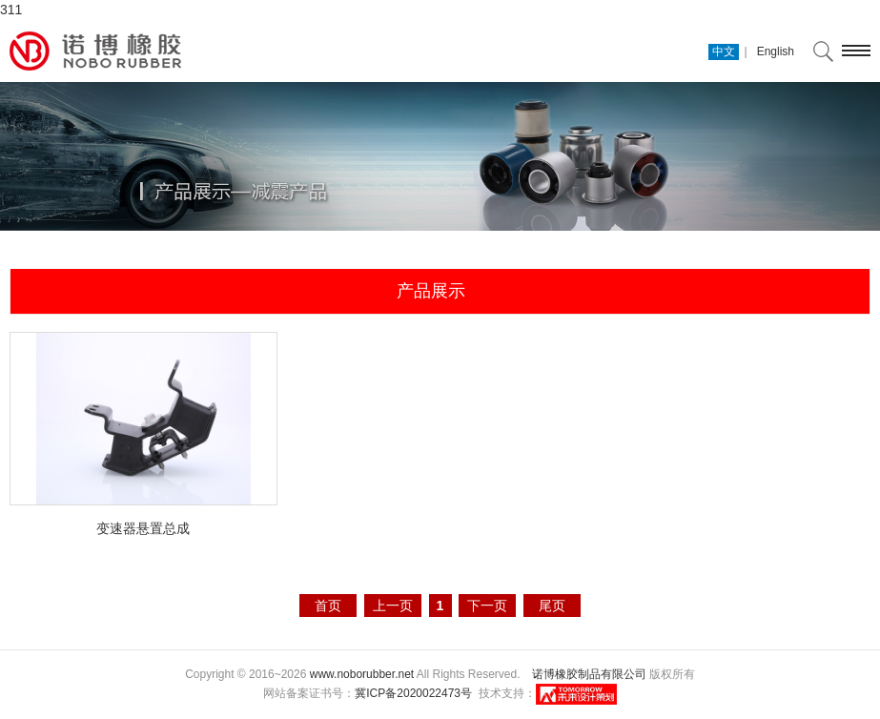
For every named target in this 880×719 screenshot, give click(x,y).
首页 (328, 605)
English (775, 51)
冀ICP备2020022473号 (413, 693)
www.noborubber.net (362, 674)
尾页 (552, 605)
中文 (723, 51)
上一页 (393, 605)
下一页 (487, 605)
